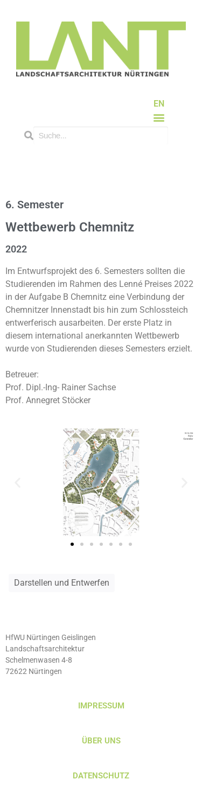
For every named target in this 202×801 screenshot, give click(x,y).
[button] (159, 118)
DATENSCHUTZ (101, 776)
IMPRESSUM (101, 706)
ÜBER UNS (101, 741)
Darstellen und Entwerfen (61, 583)
